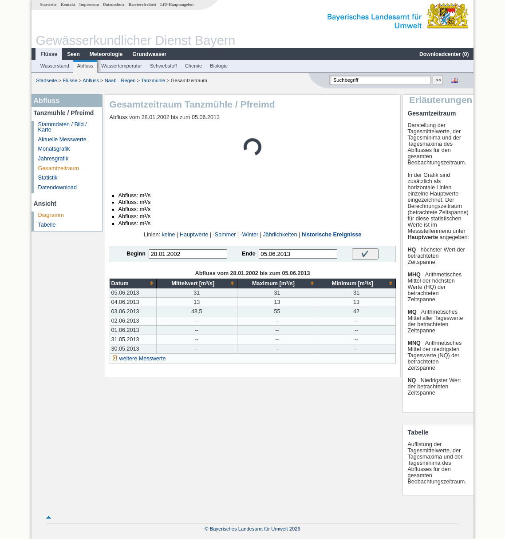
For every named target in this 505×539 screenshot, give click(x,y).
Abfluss (85, 65)
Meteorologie (106, 54)
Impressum (89, 4)
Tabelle (47, 225)
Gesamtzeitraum (58, 168)
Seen (73, 54)
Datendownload (57, 187)
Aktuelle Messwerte (62, 139)
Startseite (48, 4)
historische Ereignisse (331, 235)
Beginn (136, 254)
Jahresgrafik (53, 159)
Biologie (219, 65)
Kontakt (68, 4)
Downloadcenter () (444, 54)
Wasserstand (54, 65)
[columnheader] (133, 283)
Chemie (193, 65)
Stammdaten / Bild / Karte (62, 127)
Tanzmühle (153, 80)
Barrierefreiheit (142, 4)
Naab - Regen (120, 80)
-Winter (250, 235)
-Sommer (224, 235)
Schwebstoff (163, 65)
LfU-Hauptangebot (176, 4)
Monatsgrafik (54, 149)
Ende (249, 254)
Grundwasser (150, 54)
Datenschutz (114, 4)
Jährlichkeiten (280, 235)
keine (168, 235)
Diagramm (51, 215)
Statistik (48, 178)
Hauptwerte (194, 235)
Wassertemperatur (121, 65)
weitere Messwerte (142, 358)
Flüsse (48, 54)
